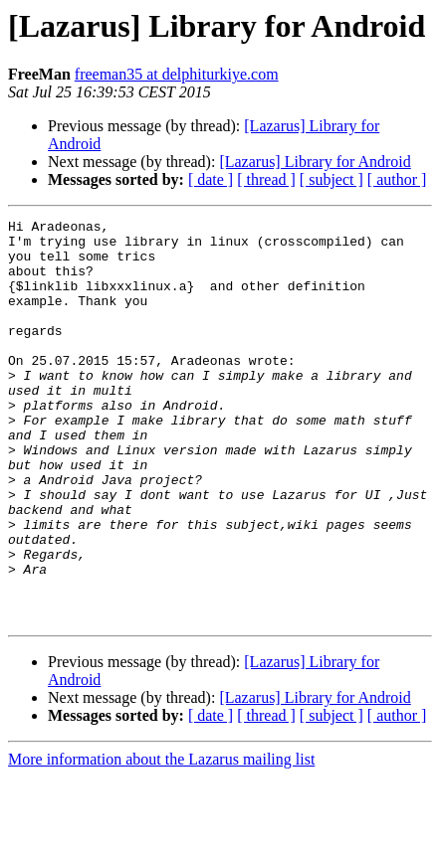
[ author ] (397, 179)
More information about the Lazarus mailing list (161, 839)
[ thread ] (266, 179)
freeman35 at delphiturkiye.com (177, 74)
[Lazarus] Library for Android (314, 161)
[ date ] (210, 179)
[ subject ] (331, 179)
